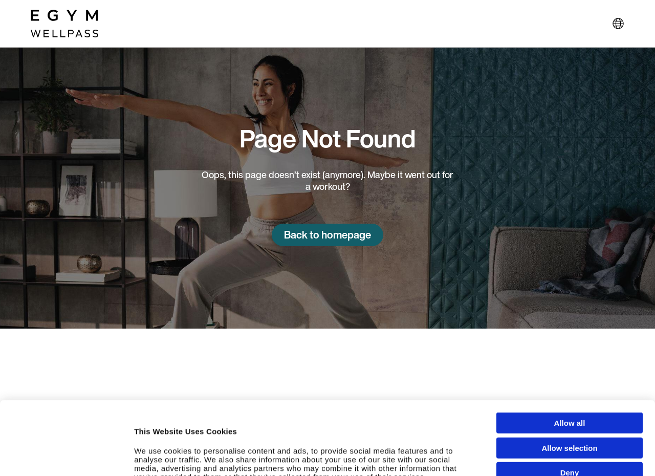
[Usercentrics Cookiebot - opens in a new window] (66, 458)
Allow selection (569, 379)
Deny (569, 403)
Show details (547, 457)
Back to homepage (327, 234)
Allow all (569, 354)
